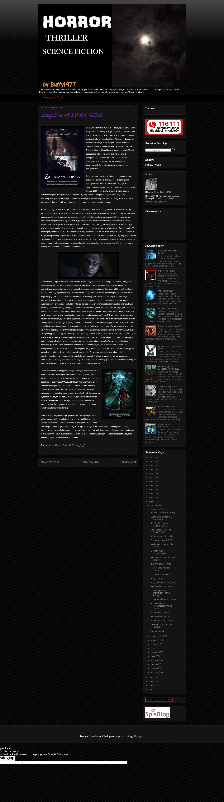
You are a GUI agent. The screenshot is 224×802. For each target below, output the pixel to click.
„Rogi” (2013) (157, 578)
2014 (151, 502)
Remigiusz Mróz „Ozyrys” (169, 326)
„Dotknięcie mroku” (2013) (162, 586)
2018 (151, 485)
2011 (151, 685)
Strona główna (88, 462)
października (157, 636)
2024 (151, 461)
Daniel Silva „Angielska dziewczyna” (161, 518)
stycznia (155, 672)
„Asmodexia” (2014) (160, 612)
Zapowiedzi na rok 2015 (161, 540)
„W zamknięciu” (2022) (168, 406)
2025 (151, 457)
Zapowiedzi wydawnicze (162, 574)
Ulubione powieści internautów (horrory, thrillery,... (161, 593)
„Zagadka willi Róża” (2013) (163, 599)
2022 (151, 469)
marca (154, 664)
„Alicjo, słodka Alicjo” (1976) (163, 582)
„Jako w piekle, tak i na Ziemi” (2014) (161, 531)
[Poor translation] (10, 758)
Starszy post (127, 462)
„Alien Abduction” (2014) (162, 620)
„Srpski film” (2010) (166, 271)
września (155, 640)
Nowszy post (50, 462)
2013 (151, 677)
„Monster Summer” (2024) (169, 308)
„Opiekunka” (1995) (166, 291)
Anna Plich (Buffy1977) (159, 192)
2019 (151, 481)
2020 (151, 477)
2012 (151, 681)
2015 (151, 497)
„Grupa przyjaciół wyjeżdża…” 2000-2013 (168, 367)
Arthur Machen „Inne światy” (163, 536)
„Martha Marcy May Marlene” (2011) (159, 524)
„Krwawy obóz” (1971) (161, 564)
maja (153, 656)
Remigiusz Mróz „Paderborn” (165, 425)
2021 (151, 473)
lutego (154, 668)
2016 (151, 493)
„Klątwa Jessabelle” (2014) (163, 512)
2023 (151, 465)
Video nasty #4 (157, 631)
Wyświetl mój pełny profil (156, 202)
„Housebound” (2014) (160, 616)
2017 (151, 489)
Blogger (138, 736)
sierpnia (155, 644)
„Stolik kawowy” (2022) (168, 386)
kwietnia (155, 660)
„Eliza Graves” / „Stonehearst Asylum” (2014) (161, 606)
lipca (153, 648)
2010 (151, 689)
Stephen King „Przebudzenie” (159, 552)
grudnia (154, 505)
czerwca (155, 652)
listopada (155, 509)
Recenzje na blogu (53, 97)
